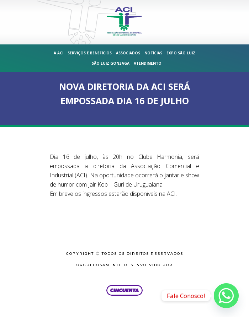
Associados (128, 52)
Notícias (153, 52)
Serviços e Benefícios (90, 52)
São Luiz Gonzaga (110, 63)
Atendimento (147, 63)
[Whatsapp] (226, 295)
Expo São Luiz (180, 52)
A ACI (58, 52)
